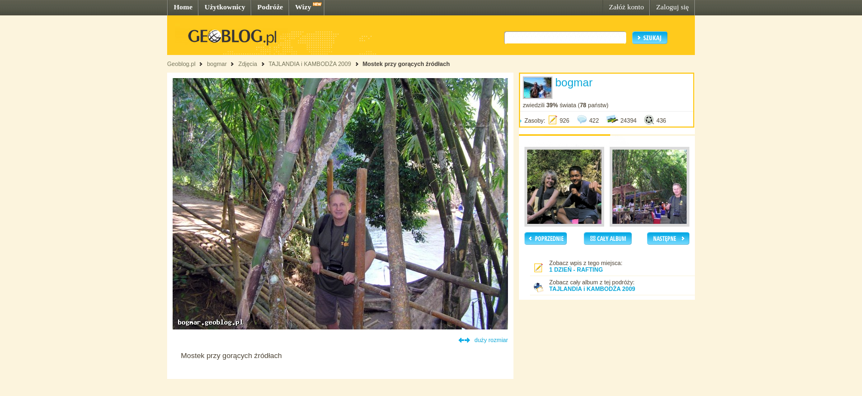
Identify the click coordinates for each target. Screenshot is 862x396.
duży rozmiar (491, 340)
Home (183, 7)
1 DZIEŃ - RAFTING (576, 269)
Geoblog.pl (181, 64)
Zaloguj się (672, 7)
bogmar (216, 64)
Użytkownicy (225, 7)
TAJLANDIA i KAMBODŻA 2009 (309, 64)
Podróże (270, 7)
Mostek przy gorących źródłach (406, 64)
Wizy (303, 7)
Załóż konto (626, 7)
